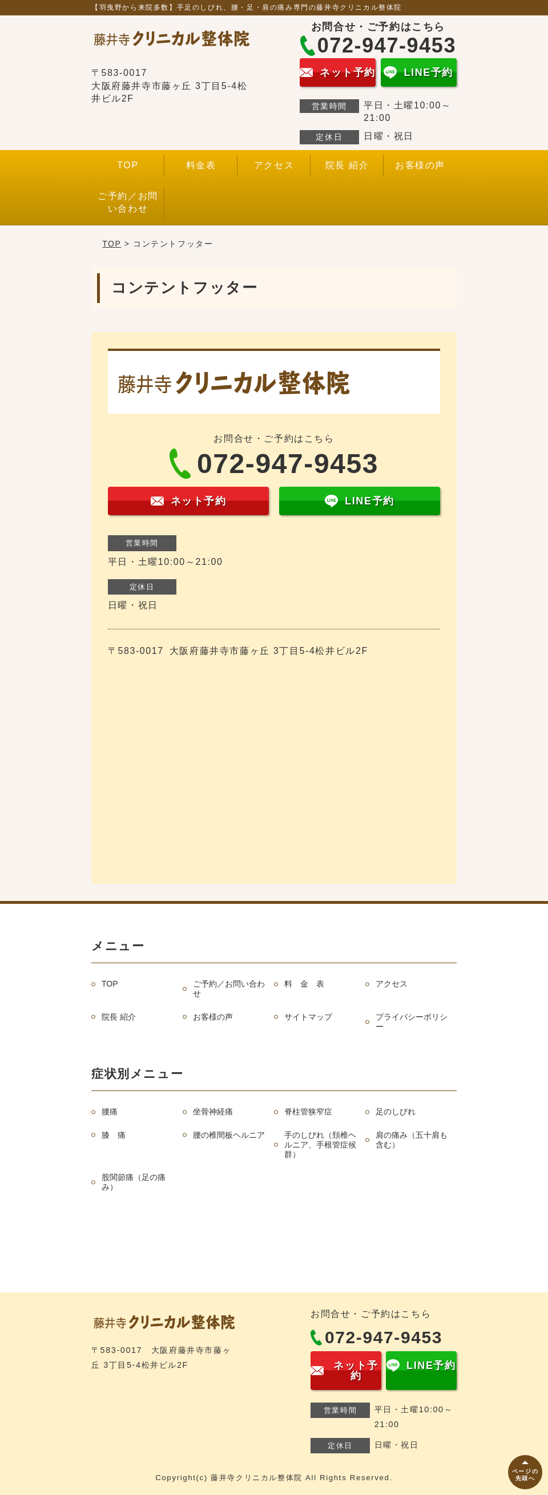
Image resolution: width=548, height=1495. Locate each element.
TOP (127, 165)
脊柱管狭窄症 (308, 1111)
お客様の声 (420, 165)
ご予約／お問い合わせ (128, 202)
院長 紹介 (347, 165)
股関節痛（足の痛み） (134, 1182)
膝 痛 (114, 1135)
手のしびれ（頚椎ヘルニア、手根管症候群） (320, 1144)
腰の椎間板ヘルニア (229, 1135)
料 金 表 (304, 983)
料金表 (201, 165)
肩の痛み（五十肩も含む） (412, 1139)
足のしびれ (396, 1111)
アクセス (274, 165)
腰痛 (110, 1111)
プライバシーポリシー (412, 1021)
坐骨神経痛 (213, 1111)
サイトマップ (308, 1016)
